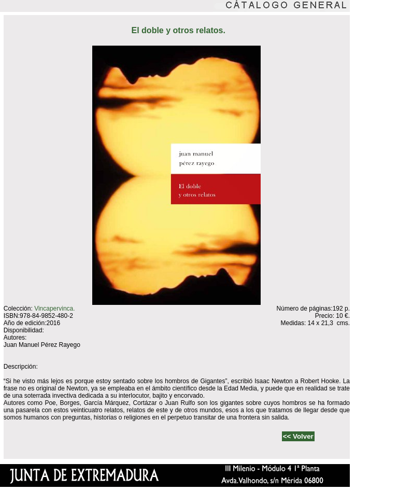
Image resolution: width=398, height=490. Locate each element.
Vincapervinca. (54, 308)
